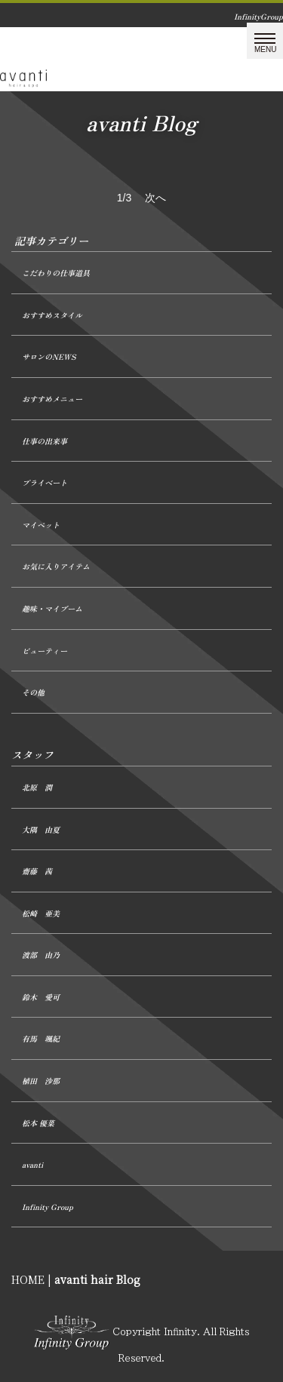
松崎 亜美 (41, 913)
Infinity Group (47, 1206)
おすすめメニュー (52, 398)
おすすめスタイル (52, 315)
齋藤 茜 (37, 871)
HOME (28, 1279)
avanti (32, 1164)
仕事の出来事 (44, 441)
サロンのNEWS (48, 356)
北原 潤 (37, 787)
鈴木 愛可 (41, 997)
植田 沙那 (41, 1080)
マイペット (41, 524)
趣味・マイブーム (52, 608)
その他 (33, 692)
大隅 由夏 (41, 829)
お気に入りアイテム (56, 566)
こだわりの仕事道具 (56, 272)
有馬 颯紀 (41, 1038)
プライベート (44, 482)
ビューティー (44, 650)
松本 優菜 (38, 1123)
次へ (155, 198)
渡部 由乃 (41, 954)
